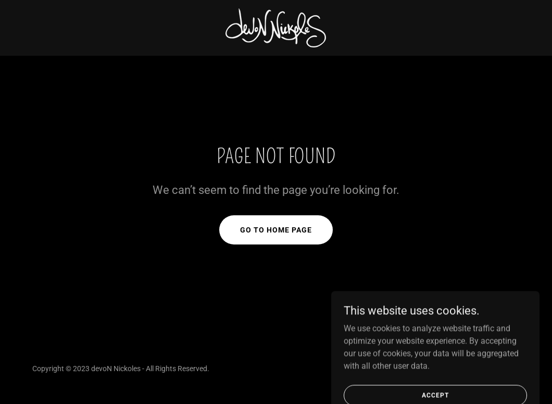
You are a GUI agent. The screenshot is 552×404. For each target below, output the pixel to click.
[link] (275, 27)
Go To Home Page (276, 230)
